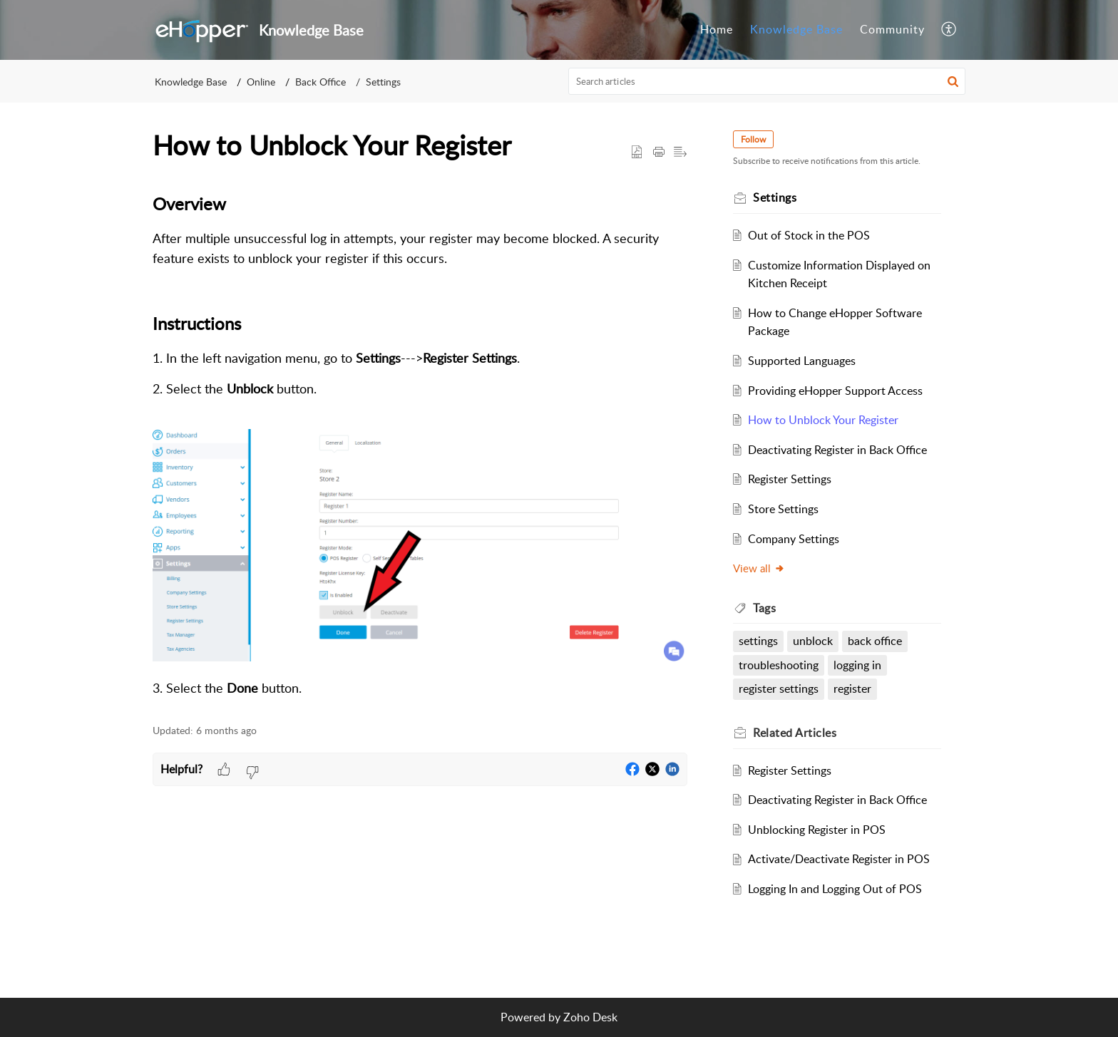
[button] (949, 30)
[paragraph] (420, 444)
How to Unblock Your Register (823, 420)
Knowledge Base (796, 29)
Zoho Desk (590, 1017)
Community (892, 29)
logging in (857, 665)
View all (759, 568)
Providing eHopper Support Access (835, 390)
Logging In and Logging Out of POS (835, 889)
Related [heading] (794, 733)
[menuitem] (716, 30)
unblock (813, 641)
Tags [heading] (764, 608)
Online (261, 81)
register (852, 688)
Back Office (320, 81)
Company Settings (793, 539)
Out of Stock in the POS (809, 235)
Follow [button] (753, 139)
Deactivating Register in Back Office (837, 450)
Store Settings (783, 509)
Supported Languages (802, 360)
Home (716, 29)
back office (875, 641)
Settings (383, 81)
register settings (779, 688)
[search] (767, 81)
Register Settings (789, 479)
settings (758, 641)
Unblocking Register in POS (817, 829)
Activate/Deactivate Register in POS (839, 859)
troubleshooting (779, 665)
